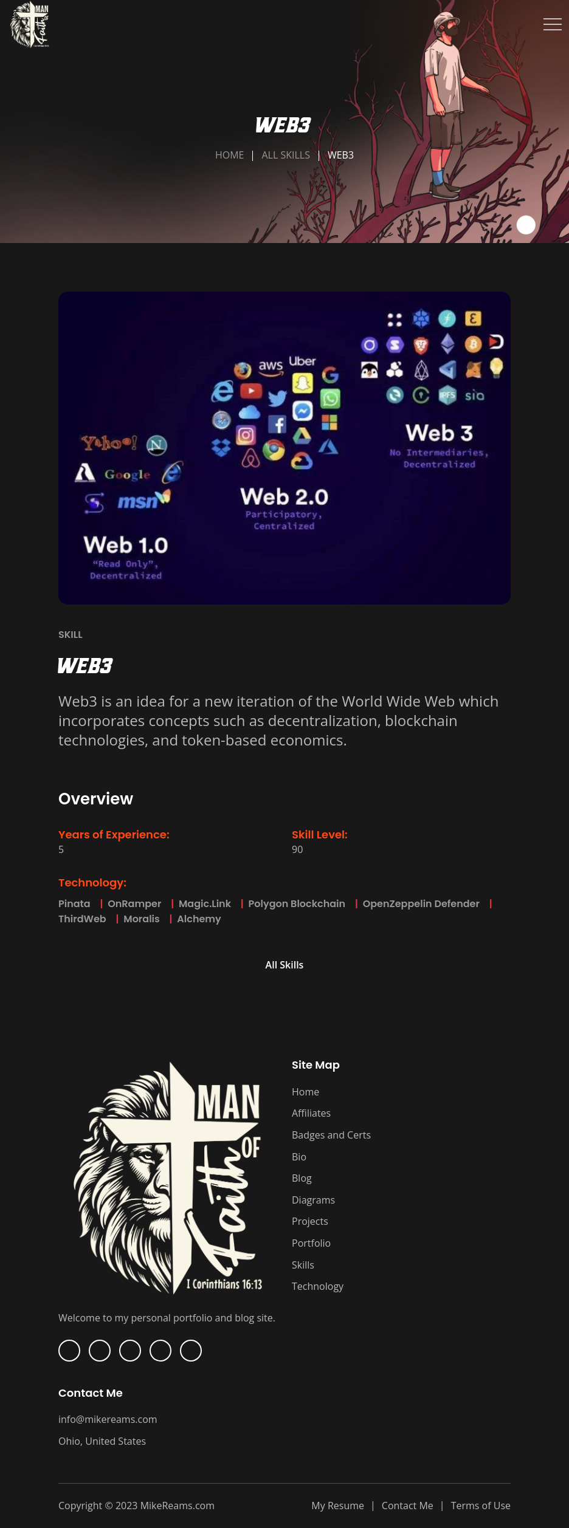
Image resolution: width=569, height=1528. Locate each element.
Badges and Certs (331, 1135)
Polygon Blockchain (290, 904)
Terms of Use (481, 1505)
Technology (317, 1286)
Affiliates (311, 1113)
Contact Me (407, 1505)
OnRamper (128, 904)
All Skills (285, 155)
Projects (310, 1221)
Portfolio (311, 1243)
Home (229, 155)
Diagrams (313, 1200)
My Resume (337, 1505)
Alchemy (193, 919)
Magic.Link (198, 904)
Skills (303, 1265)
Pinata (74, 904)
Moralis (135, 919)
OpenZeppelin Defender (415, 904)
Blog (302, 1178)
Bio (299, 1156)
